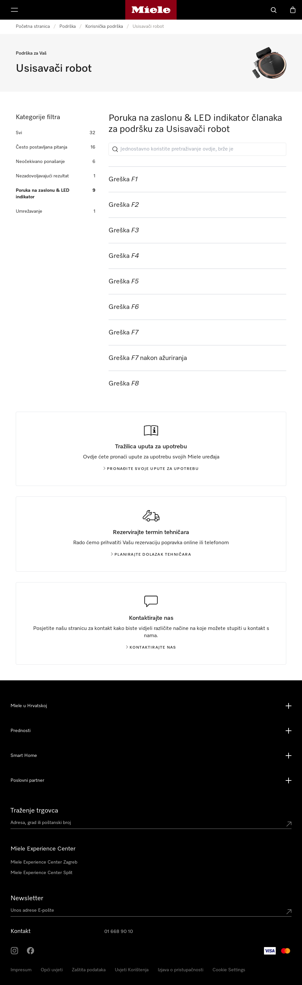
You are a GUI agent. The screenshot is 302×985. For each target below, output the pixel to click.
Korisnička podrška (104, 26)
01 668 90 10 (118, 931)
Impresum (20, 970)
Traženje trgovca (34, 810)
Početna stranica (33, 26)
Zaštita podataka (89, 970)
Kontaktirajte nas (151, 648)
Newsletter (26, 898)
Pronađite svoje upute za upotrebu (151, 469)
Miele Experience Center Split (41, 872)
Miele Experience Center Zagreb (43, 862)
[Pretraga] (274, 10)
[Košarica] (293, 10)
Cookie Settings (228, 970)
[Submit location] (289, 824)
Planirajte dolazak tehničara (151, 555)
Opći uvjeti (52, 970)
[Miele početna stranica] (151, 10)
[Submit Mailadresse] (289, 911)
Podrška (67, 26)
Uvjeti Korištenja (132, 970)
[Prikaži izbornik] (14, 10)
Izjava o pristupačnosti (180, 970)
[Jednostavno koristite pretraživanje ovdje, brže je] (197, 149)
